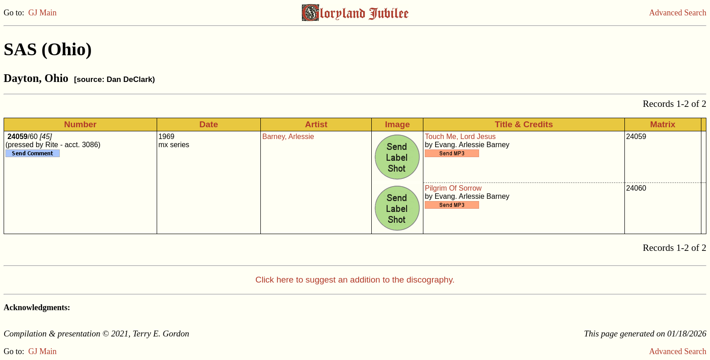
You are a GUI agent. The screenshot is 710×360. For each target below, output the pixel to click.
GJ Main (43, 12)
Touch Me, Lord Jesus (460, 136)
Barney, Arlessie (288, 136)
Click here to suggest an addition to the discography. (355, 279)
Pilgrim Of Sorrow (453, 188)
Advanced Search (677, 12)
